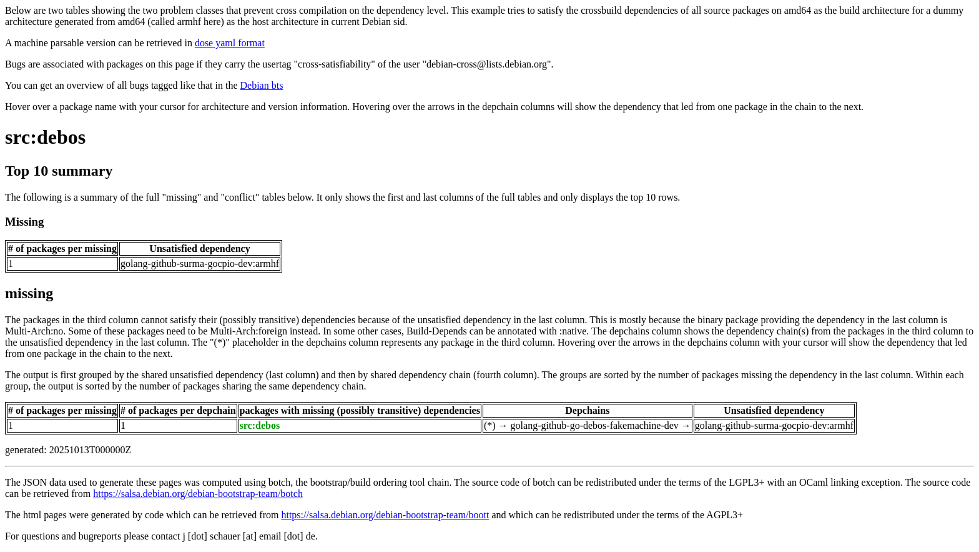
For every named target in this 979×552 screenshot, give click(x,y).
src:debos (45, 137)
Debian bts (261, 85)
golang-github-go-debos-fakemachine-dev (595, 425)
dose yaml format (230, 43)
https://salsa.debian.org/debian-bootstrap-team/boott (385, 514)
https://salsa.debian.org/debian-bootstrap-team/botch (198, 493)
